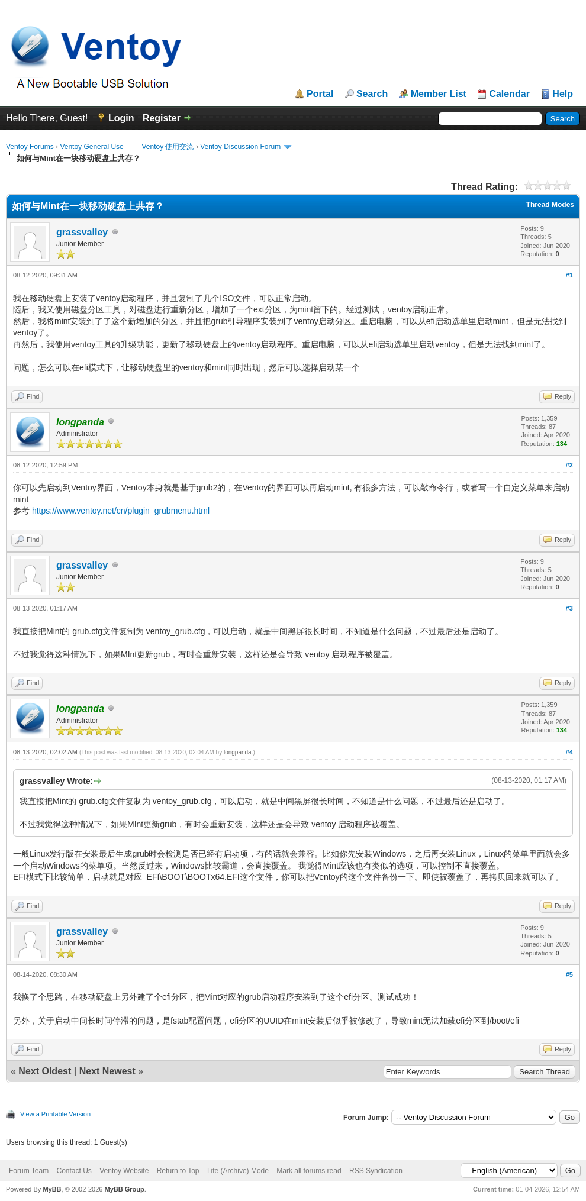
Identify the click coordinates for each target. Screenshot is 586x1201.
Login (121, 118)
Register (162, 118)
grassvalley (82, 232)
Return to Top (178, 1171)
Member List (438, 94)
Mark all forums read (308, 1171)
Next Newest (107, 1071)
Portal (320, 94)
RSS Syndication (376, 1171)
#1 (569, 275)
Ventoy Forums (30, 147)
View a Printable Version (55, 1114)
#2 (569, 465)
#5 (569, 974)
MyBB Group (124, 1189)
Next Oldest (44, 1071)
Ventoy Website (124, 1171)
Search (372, 94)
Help (562, 94)
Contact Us (73, 1171)
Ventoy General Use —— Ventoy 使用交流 (127, 147)
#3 (569, 608)
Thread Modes (550, 205)
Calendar (509, 94)
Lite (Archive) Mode (238, 1171)
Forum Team (29, 1171)
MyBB (52, 1189)
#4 (569, 752)
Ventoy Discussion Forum (240, 147)
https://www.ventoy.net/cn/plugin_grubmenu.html (121, 510)
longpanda (238, 752)
